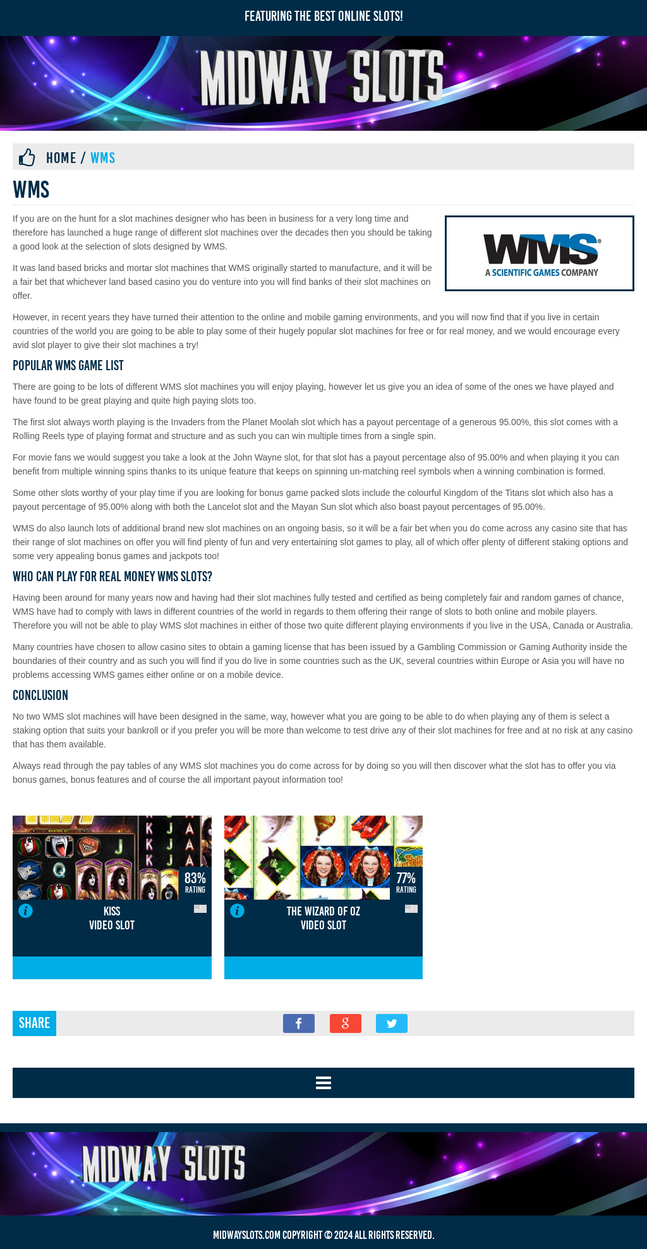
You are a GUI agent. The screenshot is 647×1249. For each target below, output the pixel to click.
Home (61, 158)
